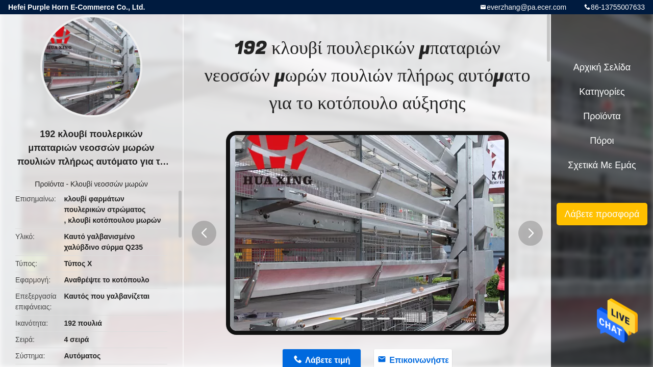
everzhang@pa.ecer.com (526, 7)
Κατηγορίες (601, 92)
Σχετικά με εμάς (602, 165)
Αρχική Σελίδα (602, 67)
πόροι (602, 141)
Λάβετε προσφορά (601, 214)
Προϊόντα (49, 184)
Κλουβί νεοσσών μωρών (109, 184)
